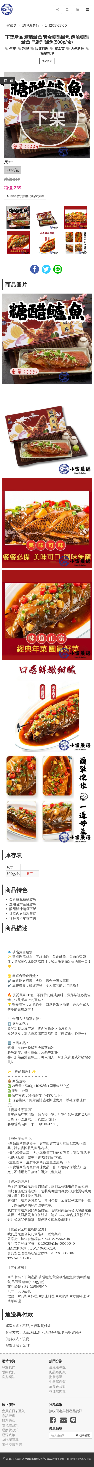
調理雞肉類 (57, 1391)
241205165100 (56, 25)
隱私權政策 (10, 1425)
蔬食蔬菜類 (57, 1386)
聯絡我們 (8, 1372)
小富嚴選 (10, 25)
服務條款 (8, 1420)
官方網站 (8, 1377)
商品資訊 (47, 61)
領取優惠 (83, 1435)
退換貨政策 (10, 1430)
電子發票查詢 (12, 1444)
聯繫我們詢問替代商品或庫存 (25, 196)
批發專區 (55, 1377)
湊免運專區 (57, 1367)
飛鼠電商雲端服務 (78, 1458)
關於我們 (8, 1367)
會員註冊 (8, 1411)
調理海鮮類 (30, 25)
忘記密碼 (8, 1416)
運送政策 (8, 1435)
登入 (21, 1411)
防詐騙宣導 (10, 1439)
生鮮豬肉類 (57, 1381)
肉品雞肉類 (57, 1372)
